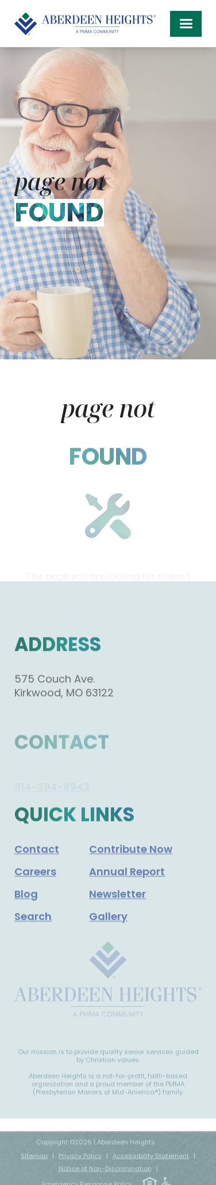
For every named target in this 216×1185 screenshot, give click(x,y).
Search (33, 925)
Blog (26, 902)
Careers (35, 880)
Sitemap (34, 1161)
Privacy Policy (80, 1161)
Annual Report (127, 880)
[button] (186, 24)
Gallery (108, 925)
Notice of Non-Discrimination (105, 1174)
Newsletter (117, 902)
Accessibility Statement (151, 1161)
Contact (36, 857)
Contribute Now (130, 857)
